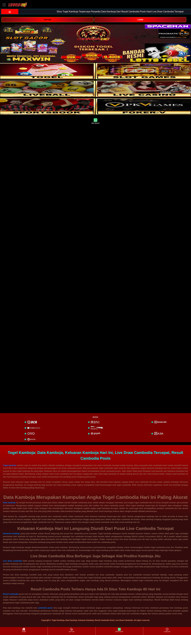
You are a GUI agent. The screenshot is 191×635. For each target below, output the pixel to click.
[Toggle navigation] (4, 4)
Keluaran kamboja (11, 533)
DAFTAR (47, 20)
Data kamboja (9, 502)
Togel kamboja (9, 465)
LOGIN (140, 20)
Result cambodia (10, 594)
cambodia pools (45, 608)
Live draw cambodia (12, 561)
